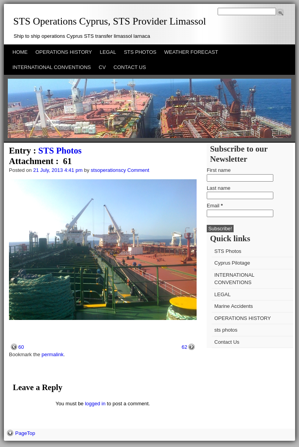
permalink (52, 354)
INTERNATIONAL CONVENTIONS (51, 67)
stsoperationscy (108, 170)
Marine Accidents (234, 306)
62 (184, 347)
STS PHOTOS (140, 52)
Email (215, 205)
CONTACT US (130, 67)
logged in (95, 403)
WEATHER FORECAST (191, 52)
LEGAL (108, 52)
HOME (20, 52)
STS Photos (59, 150)
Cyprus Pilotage (232, 263)
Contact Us (227, 342)
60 (21, 347)
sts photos (226, 330)
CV (102, 67)
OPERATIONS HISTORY (63, 52)
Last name (218, 188)
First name (218, 170)
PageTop (25, 433)
